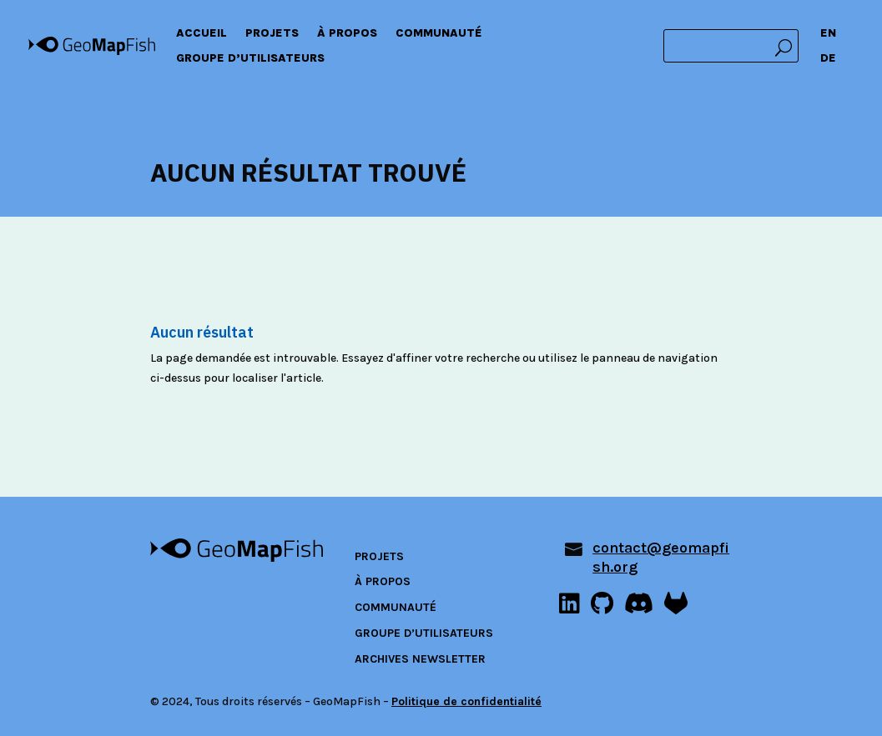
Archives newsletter (420, 659)
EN (828, 34)
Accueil (201, 34)
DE (828, 59)
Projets (272, 34)
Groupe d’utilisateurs (250, 59)
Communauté (439, 34)
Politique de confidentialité (466, 701)
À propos (347, 34)
